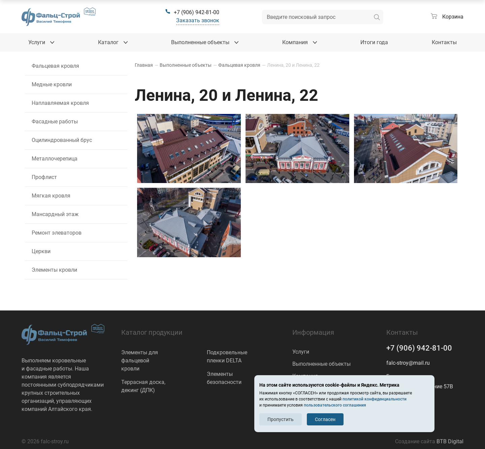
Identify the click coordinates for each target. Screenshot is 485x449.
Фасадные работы (55, 121)
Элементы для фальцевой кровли (139, 360)
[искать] (376, 17)
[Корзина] (447, 17)
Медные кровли (52, 84)
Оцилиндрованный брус (62, 140)
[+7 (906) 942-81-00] (192, 12)
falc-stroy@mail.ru (408, 363)
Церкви (41, 251)
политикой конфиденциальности (375, 399)
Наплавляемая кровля (60, 103)
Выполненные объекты (321, 364)
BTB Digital (450, 441)
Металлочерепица (54, 158)
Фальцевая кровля (55, 66)
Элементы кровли (54, 270)
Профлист (44, 177)
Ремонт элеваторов (57, 233)
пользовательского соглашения (335, 405)
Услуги (300, 352)
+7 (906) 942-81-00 (419, 348)
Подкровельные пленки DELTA (227, 356)
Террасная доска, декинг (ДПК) (143, 386)
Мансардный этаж (55, 214)
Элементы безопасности (224, 378)
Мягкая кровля (51, 195)
